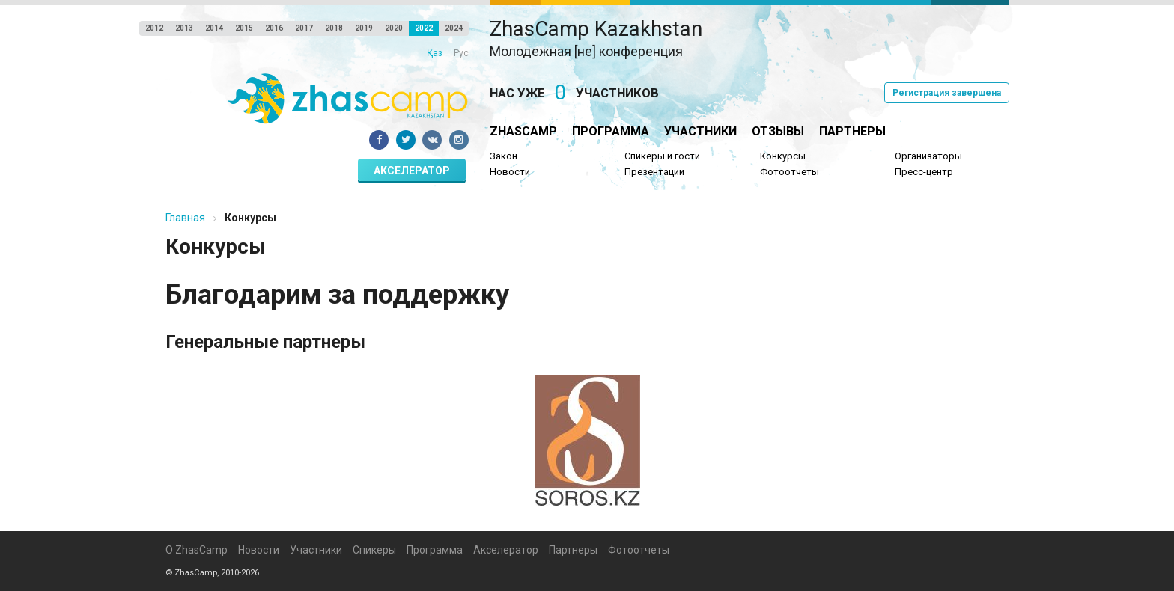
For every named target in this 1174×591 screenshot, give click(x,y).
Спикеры (374, 550)
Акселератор (412, 171)
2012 (154, 28)
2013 (184, 28)
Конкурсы (783, 156)
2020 (394, 28)
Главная (185, 217)
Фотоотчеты (789, 171)
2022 (424, 28)
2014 (214, 28)
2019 (364, 28)
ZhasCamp (523, 131)
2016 (274, 28)
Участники (700, 131)
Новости (510, 171)
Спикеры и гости (662, 156)
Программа (610, 131)
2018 (334, 28)
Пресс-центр (924, 171)
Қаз (434, 53)
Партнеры (852, 131)
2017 (304, 28)
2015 (244, 28)
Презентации (654, 171)
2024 (454, 28)
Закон (503, 156)
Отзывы (778, 131)
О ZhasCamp (196, 550)
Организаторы (928, 156)
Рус (461, 53)
